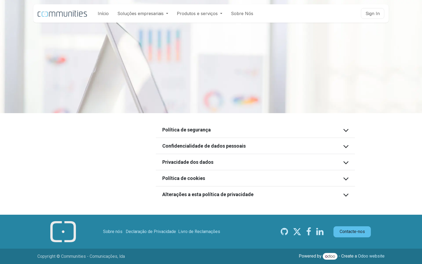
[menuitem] (103, 13)
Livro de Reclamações (199, 231)
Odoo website (371, 256)
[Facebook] (308, 231)
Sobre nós (112, 231)
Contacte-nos (352, 231)
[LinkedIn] (320, 231)
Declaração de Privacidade (151, 231)
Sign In (372, 13)
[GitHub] (284, 231)
